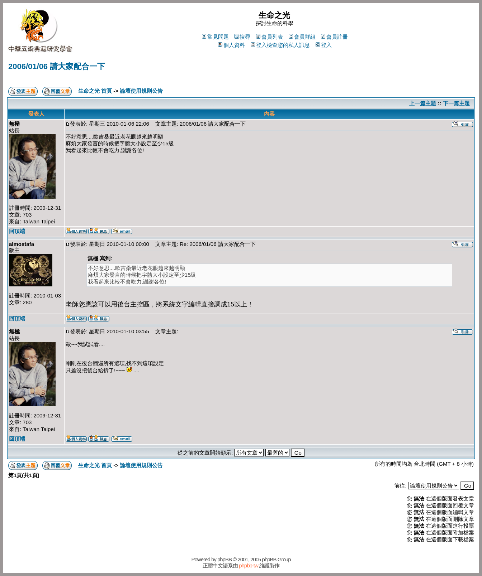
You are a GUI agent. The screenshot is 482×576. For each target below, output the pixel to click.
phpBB (224, 559)
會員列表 (269, 37)
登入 (324, 45)
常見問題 (215, 37)
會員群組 (302, 37)
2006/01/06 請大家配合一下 (56, 66)
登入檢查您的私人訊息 (280, 45)
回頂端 (17, 231)
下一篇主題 (456, 103)
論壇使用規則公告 (141, 91)
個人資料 (231, 45)
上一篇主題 (422, 103)
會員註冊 (334, 37)
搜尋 (242, 37)
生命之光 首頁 (95, 91)
